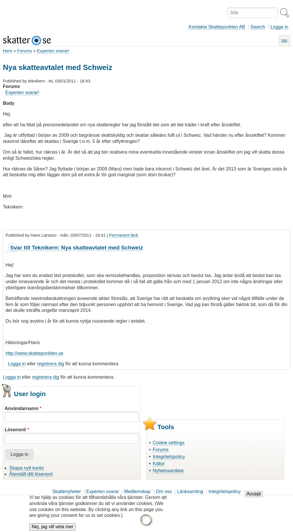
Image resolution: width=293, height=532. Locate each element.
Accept (254, 497)
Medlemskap (137, 491)
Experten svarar (102, 491)
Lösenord (15, 429)
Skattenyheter (66, 491)
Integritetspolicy (169, 456)
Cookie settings (168, 442)
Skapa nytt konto (26, 468)
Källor (158, 463)
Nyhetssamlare (168, 470)
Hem (7, 50)
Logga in (279, 26)
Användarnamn (21, 408)
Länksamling (190, 491)
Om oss (164, 491)
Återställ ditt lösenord (31, 474)
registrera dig (50, 363)
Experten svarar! (53, 50)
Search (257, 26)
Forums (24, 50)
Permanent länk (123, 235)
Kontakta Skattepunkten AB (217, 26)
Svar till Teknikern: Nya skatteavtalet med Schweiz (76, 248)
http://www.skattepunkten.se (34, 353)
